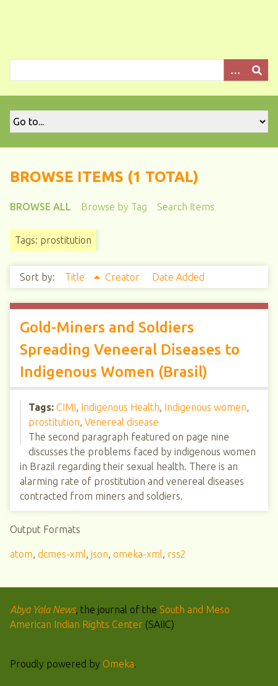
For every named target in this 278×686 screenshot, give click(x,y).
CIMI (66, 407)
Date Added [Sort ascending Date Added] (178, 277)
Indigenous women (205, 407)
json (99, 554)
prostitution (54, 422)
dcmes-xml (62, 554)
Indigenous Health (120, 407)
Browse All (40, 206)
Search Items (185, 206)
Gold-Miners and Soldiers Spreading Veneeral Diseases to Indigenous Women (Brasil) (130, 349)
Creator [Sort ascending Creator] (123, 277)
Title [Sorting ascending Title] (76, 277)
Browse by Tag (114, 206)
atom (21, 554)
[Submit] (257, 70)
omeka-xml (137, 554)
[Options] (235, 70)
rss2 (176, 554)
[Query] (139, 70)
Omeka (118, 663)
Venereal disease (122, 422)
